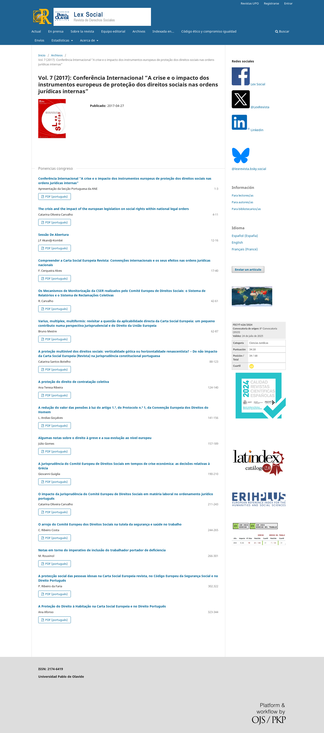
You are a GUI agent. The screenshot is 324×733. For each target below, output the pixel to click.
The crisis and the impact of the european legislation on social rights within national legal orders (113, 209)
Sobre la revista (82, 31)
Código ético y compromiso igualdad (208, 31)
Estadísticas (61, 40)
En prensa (55, 31)
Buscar (282, 31)
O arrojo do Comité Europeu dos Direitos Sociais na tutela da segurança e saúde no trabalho (110, 524)
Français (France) (245, 249)
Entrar (288, 3)
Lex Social (248, 84)
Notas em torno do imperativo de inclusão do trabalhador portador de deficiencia (102, 550)
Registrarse (271, 3)
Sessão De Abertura (53, 234)
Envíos (39, 40)
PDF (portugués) (56, 196)
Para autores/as (242, 202)
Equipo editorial (113, 31)
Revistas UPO (250, 3)
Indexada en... (163, 31)
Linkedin (257, 130)
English (237, 242)
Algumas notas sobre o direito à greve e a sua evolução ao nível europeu (94, 438)
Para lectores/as (242, 195)
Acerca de (88, 40)
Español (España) (245, 236)
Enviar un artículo (248, 269)
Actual (36, 31)
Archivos (139, 31)
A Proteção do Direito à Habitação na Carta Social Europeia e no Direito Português (102, 606)
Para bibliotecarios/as (246, 209)
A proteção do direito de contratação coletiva (73, 382)
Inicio (41, 55)
